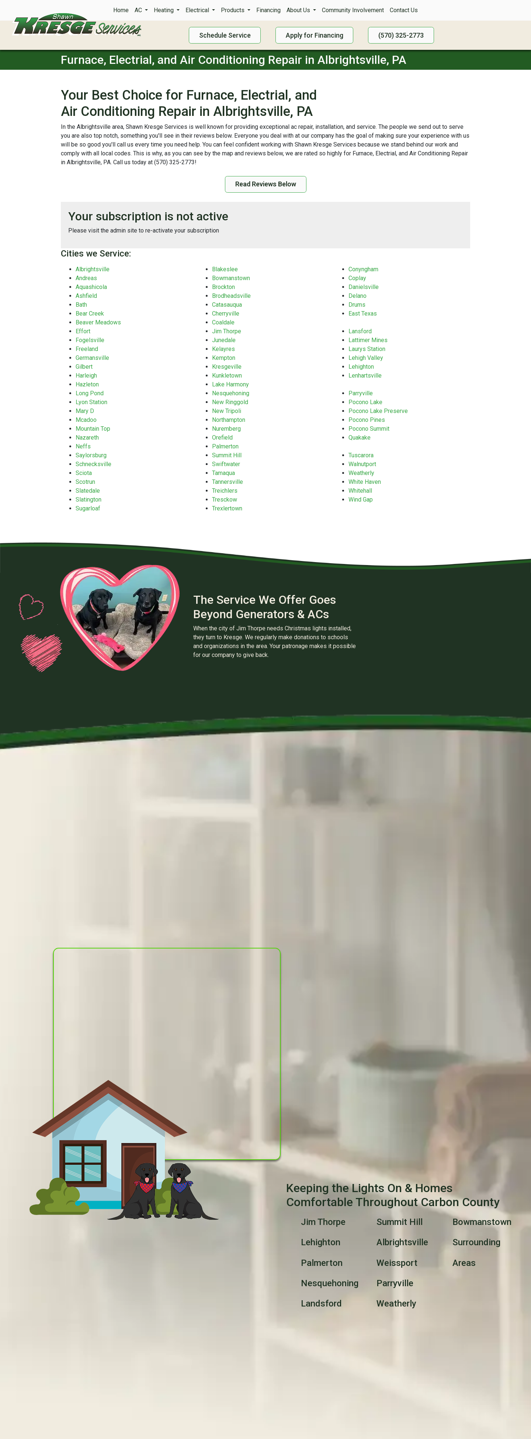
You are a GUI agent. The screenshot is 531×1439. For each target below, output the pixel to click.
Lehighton (361, 366)
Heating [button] (164, 10)
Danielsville (363, 286)
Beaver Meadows (98, 322)
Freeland (87, 348)
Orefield (222, 437)
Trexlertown (227, 508)
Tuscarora (361, 455)
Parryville (360, 393)
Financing (268, 10)
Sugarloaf (88, 508)
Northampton (228, 419)
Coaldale (223, 322)
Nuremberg (226, 428)
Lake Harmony (230, 384)
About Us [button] (299, 10)
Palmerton (225, 446)
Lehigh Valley (365, 357)
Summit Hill (227, 455)
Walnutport (362, 464)
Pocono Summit (368, 428)
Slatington (88, 499)
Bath (81, 304)
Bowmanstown (231, 278)
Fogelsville (90, 340)
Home (121, 10)
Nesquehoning (230, 393)
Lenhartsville (365, 375)
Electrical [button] (198, 10)
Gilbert (84, 366)
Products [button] (233, 10)
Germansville (92, 357)
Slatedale (88, 490)
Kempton (223, 357)
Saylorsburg (91, 455)
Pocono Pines (366, 419)
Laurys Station (366, 348)
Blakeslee (225, 269)
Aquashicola (91, 286)
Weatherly (361, 472)
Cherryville (225, 313)
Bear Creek (90, 313)
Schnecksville (93, 464)
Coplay (357, 278)
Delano (357, 295)
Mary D (85, 410)
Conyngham (363, 269)
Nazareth (87, 437)
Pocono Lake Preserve (378, 410)
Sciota (84, 472)
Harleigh (86, 375)
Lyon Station (91, 402)
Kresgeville (227, 366)
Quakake (359, 437)
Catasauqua (227, 304)
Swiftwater (226, 464)
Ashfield (86, 295)
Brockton (223, 286)
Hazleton (87, 384)
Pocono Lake (365, 402)
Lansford (360, 331)
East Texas (362, 313)
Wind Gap (360, 499)
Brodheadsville (231, 295)
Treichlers (224, 490)
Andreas (86, 278)
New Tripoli (226, 410)
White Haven (364, 481)
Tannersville (227, 481)
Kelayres (223, 348)
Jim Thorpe (226, 331)
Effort (83, 331)
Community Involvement (353, 10)
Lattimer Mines (368, 340)
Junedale (224, 340)
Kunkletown (227, 375)
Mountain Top (93, 428)
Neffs (83, 446)
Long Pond (90, 393)
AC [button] (139, 10)
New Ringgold (230, 402)
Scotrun (85, 481)
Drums (356, 304)
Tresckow (224, 499)
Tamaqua (223, 472)
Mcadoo (86, 419)
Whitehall (360, 490)
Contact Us (404, 10)
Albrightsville (93, 269)
